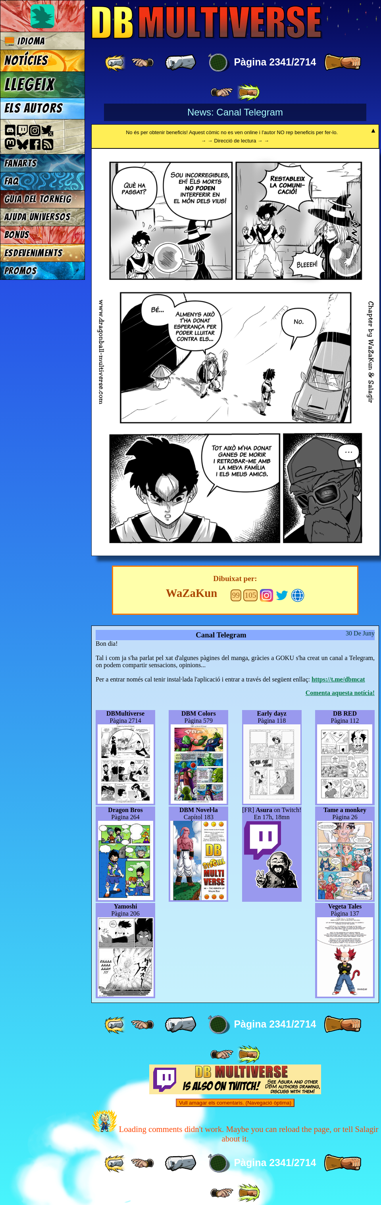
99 (236, 595)
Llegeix (29, 84)
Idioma (24, 41)
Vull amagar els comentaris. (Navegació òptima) (235, 1103)
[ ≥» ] (222, 92)
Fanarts (20, 163)
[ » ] (342, 63)
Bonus (16, 235)
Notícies (26, 60)
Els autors (33, 108)
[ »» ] (248, 92)
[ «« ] (116, 63)
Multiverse (207, 22)
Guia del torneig (37, 199)
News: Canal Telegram (235, 112)
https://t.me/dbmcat (338, 679)
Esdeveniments (33, 253)
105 (250, 595)
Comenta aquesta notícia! (340, 692)
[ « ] (180, 63)
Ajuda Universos (37, 217)
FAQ (11, 181)
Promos (20, 271)
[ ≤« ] (142, 63)
